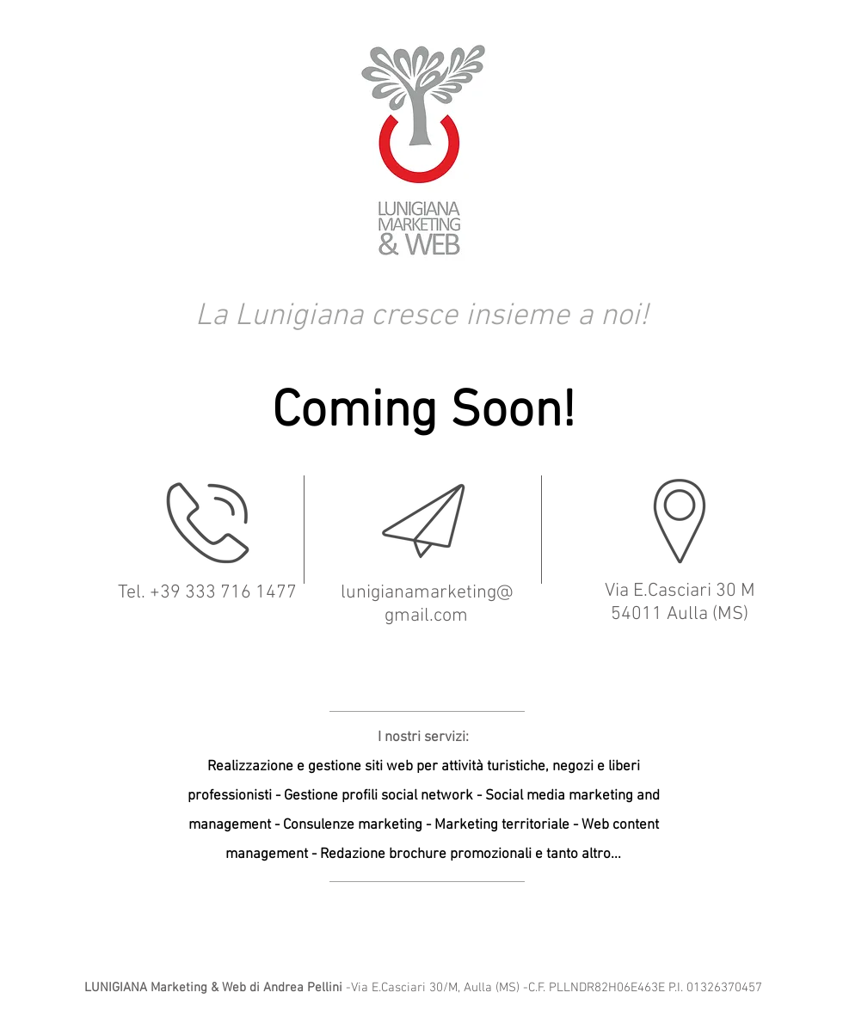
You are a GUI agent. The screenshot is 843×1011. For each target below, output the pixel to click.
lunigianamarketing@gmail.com (427, 604)
